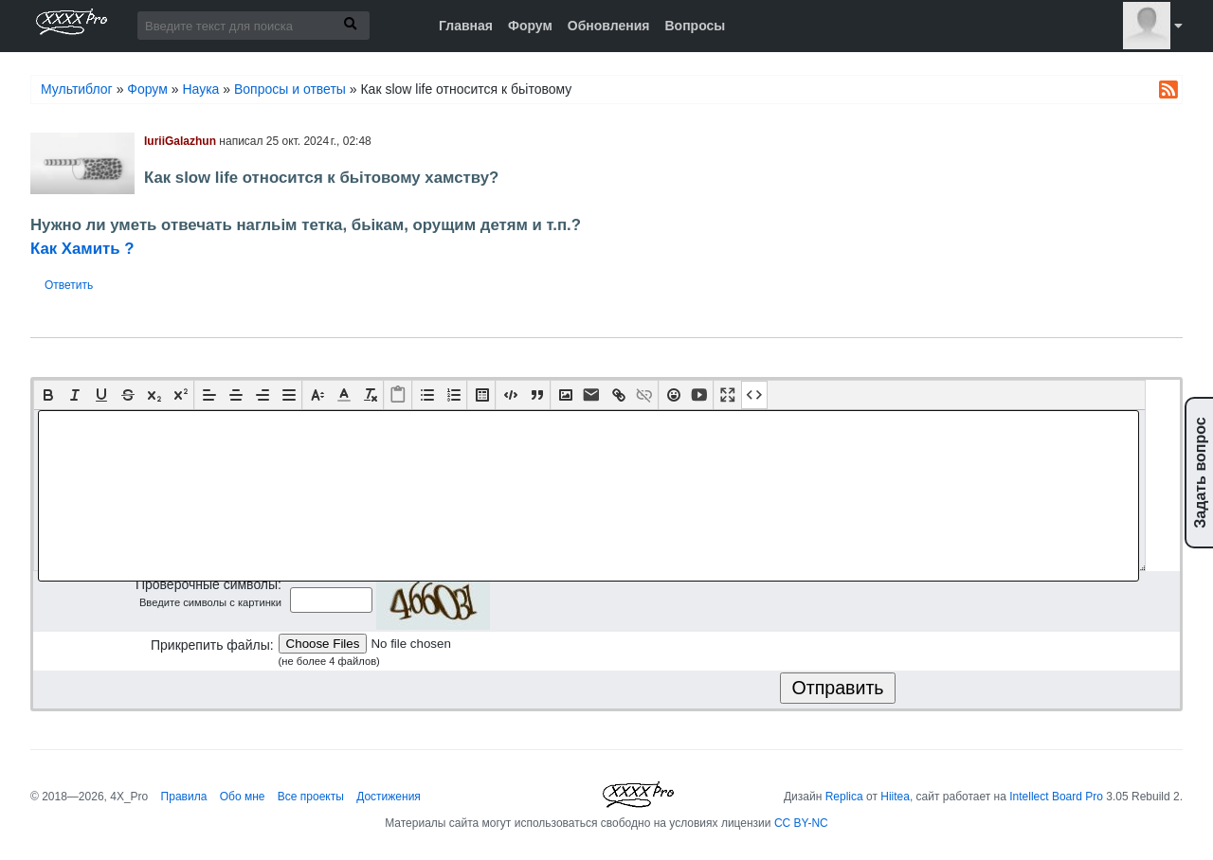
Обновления (609, 25)
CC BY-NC (801, 823)
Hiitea (895, 796)
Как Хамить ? (82, 249)
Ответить (69, 285)
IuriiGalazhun (180, 141)
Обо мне (242, 796)
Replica (844, 796)
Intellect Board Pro (1056, 796)
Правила (184, 796)
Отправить (837, 687)
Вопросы (694, 25)
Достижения (388, 796)
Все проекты (311, 796)
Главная (466, 25)
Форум (530, 25)
